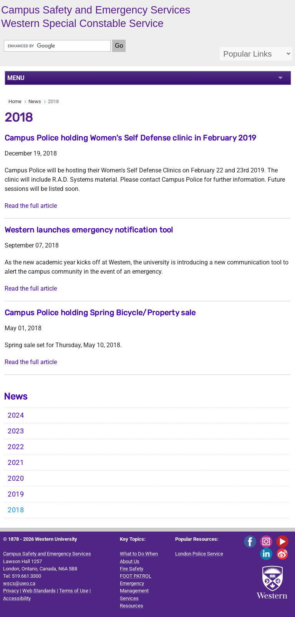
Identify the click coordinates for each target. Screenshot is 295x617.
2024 (16, 415)
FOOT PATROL (135, 576)
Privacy (11, 591)
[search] (57, 46)
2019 (16, 494)
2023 (16, 431)
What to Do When (139, 554)
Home (15, 101)
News (34, 101)
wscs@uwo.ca (19, 583)
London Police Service (199, 554)
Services (129, 598)
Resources (131, 606)
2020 (16, 478)
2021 (16, 463)
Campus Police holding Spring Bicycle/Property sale (100, 312)
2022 (16, 447)
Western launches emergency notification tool (89, 229)
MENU (16, 78)
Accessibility (17, 598)
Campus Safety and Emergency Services (47, 554)
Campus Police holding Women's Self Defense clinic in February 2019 (131, 137)
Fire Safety (131, 569)
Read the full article (31, 205)
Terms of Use (73, 591)
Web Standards (39, 591)
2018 (16, 510)
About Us (129, 561)
